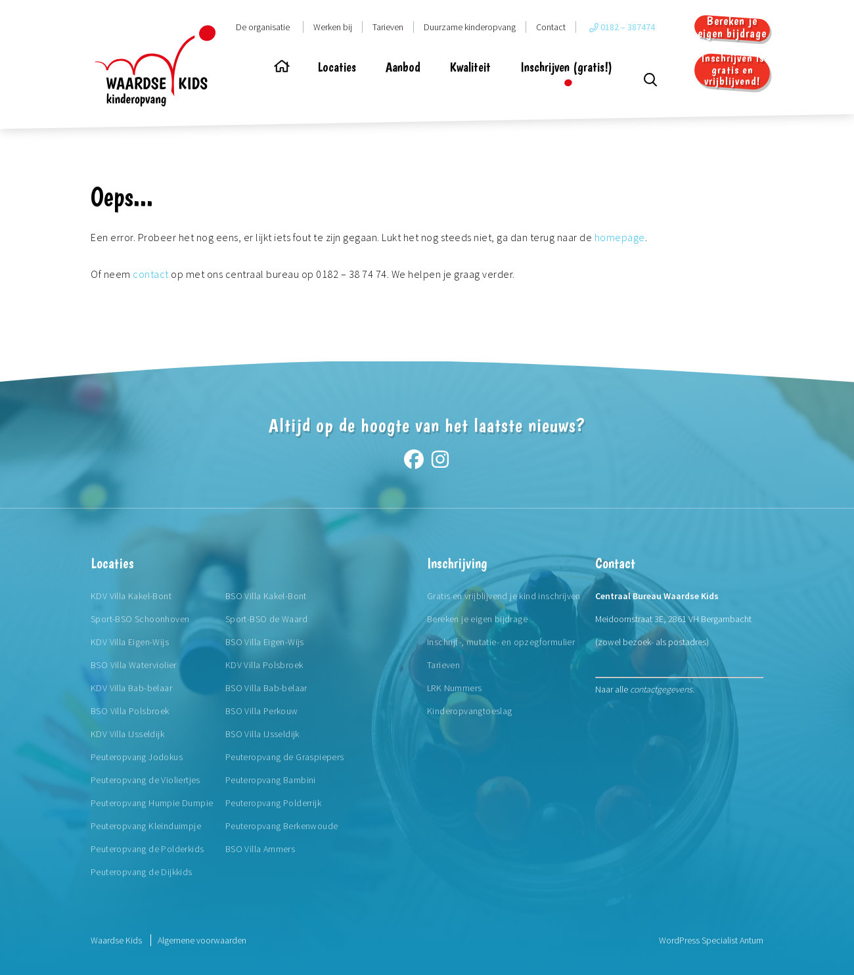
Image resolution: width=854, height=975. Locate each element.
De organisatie (263, 27)
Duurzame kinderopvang (470, 27)
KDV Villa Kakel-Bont (131, 596)
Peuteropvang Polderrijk (273, 803)
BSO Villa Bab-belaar (266, 688)
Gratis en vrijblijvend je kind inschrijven (504, 596)
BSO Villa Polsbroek (130, 711)
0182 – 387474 (622, 27)
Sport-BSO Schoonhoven (140, 619)
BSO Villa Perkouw (261, 711)
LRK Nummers (454, 688)
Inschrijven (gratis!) (566, 67)
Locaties (336, 67)
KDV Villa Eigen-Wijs (130, 642)
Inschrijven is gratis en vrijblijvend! (732, 70)
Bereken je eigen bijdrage (732, 26)
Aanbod (403, 67)
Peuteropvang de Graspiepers (284, 757)
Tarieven (387, 27)
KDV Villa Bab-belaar (131, 688)
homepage (620, 237)
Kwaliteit (470, 67)
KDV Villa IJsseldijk (127, 734)
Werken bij (332, 27)
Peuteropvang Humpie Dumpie (152, 803)
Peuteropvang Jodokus (137, 757)
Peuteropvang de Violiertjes (145, 780)
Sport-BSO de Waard (266, 619)
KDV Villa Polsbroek (264, 665)
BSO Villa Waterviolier (134, 665)
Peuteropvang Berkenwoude (281, 826)
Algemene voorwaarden (202, 940)
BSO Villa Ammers (260, 849)
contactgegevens (661, 689)
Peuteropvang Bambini (270, 780)
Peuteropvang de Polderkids (147, 849)
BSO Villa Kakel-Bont (266, 596)
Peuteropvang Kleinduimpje (146, 826)
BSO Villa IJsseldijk (262, 734)
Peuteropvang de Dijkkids (141, 872)
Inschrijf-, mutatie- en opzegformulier (501, 642)
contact (151, 274)
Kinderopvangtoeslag (469, 711)
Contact (551, 27)
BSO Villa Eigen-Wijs (264, 642)
